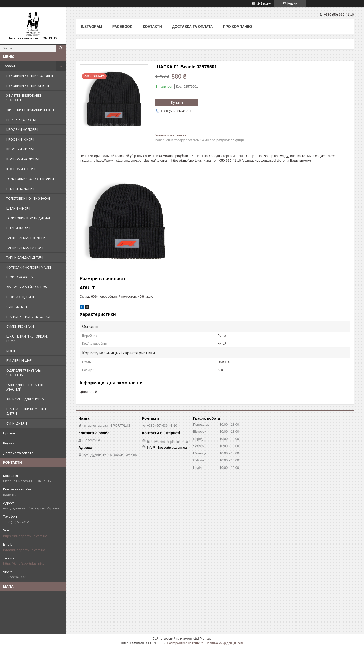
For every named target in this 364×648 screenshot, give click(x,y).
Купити (177, 102)
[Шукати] (61, 48)
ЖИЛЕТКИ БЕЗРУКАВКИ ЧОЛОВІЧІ (24, 97)
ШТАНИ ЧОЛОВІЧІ (20, 188)
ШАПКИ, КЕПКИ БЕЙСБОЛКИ (28, 316)
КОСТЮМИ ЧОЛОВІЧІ (22, 159)
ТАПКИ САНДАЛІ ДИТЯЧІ (24, 257)
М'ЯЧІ (10, 350)
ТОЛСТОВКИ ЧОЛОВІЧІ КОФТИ (30, 178)
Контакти (152, 26)
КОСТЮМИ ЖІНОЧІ (20, 169)
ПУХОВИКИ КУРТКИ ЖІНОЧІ (27, 85)
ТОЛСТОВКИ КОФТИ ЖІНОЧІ (28, 198)
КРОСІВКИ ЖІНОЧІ (20, 139)
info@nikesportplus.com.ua (24, 550)
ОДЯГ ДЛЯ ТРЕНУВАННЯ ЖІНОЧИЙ (24, 387)
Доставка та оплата (192, 26)
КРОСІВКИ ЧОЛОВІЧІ (22, 129)
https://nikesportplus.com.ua (25, 536)
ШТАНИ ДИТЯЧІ (18, 228)
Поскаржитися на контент (185, 643)
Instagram (91, 26)
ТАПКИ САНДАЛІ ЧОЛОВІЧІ (26, 238)
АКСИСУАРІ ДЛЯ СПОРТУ (25, 399)
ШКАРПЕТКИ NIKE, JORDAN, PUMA (27, 338)
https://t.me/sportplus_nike (24, 563)
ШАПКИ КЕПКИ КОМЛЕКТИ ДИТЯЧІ (27, 411)
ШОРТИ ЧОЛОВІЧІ (20, 277)
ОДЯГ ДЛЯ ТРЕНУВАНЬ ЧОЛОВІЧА (23, 372)
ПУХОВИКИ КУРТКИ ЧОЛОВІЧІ (29, 75)
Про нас (9, 433)
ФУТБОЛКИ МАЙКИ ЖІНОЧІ (27, 287)
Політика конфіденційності (224, 643)
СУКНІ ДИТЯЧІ (17, 423)
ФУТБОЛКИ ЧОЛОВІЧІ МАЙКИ (29, 267)
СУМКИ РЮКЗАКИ (20, 326)
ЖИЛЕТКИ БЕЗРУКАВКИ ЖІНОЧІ (30, 110)
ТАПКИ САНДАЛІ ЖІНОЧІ (24, 247)
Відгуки (9, 443)
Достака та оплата (18, 453)
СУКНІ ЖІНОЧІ (17, 306)
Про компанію (237, 26)
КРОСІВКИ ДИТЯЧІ (20, 149)
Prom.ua (205, 638)
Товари (9, 66)
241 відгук (264, 3)
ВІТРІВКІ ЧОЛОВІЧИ (21, 119)
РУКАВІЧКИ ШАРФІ (20, 360)
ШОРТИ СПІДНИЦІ (20, 297)
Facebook (122, 26)
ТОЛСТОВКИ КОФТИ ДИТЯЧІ (28, 218)
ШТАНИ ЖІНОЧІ (18, 208)
